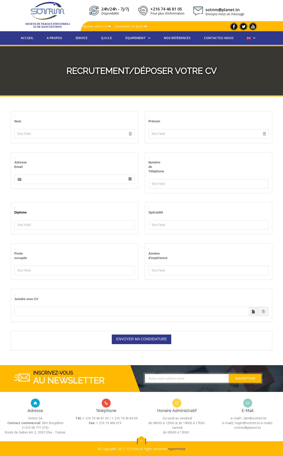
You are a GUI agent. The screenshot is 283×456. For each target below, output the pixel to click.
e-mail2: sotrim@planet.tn (253, 425)
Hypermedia (176, 453)
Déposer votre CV (96, 26)
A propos (54, 38)
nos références (177, 38)
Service (81, 38)
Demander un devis (131, 26)
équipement (136, 38)
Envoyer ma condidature (141, 339)
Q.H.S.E (106, 38)
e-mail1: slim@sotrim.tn (248, 418)
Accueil (27, 38)
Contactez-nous (218, 38)
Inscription (245, 386)
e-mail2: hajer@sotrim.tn (241, 422)
